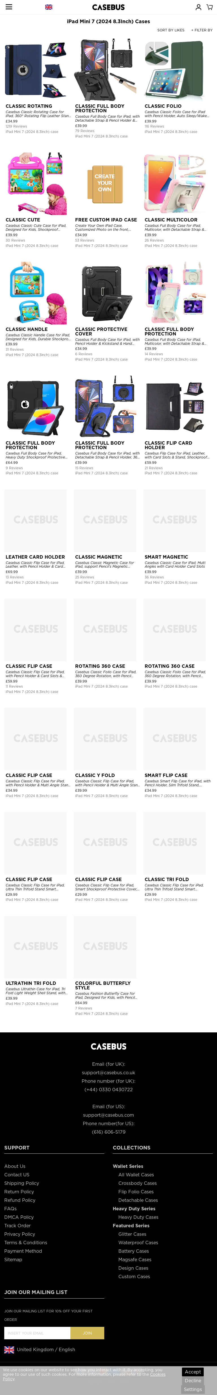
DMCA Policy (19, 1217)
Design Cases (133, 1268)
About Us (14, 1166)
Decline (193, 1380)
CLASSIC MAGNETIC (98, 557)
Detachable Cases (138, 1200)
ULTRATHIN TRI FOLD (31, 983)
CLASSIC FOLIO (163, 106)
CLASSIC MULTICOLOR (171, 220)
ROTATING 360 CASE (100, 666)
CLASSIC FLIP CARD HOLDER (168, 445)
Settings (193, 1389)
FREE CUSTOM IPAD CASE (106, 220)
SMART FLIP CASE (166, 775)
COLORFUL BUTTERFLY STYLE (103, 986)
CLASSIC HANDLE (27, 329)
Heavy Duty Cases (138, 1217)
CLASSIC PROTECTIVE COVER (101, 332)
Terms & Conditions (25, 1242)
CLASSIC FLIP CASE (29, 666)
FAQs (10, 1208)
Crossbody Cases (137, 1183)
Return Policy (19, 1191)
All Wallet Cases (136, 1174)
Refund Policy (19, 1200)
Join (87, 1333)
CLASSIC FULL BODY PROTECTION (99, 108)
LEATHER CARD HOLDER (35, 557)
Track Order (17, 1225)
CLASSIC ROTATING (29, 106)
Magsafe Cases (134, 1259)
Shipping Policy (21, 1183)
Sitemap (13, 1259)
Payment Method (23, 1251)
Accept (193, 1372)
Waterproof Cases (138, 1242)
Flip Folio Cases (136, 1191)
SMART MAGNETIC (166, 557)
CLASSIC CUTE (23, 220)
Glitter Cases (132, 1234)
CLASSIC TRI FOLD (167, 879)
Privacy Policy (19, 1234)
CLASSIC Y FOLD (95, 775)
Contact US (16, 1174)
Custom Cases (134, 1276)
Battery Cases (133, 1251)
